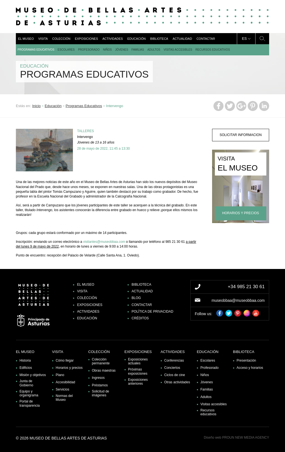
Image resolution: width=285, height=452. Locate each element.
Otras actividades (177, 382)
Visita (43, 38)
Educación (136, 38)
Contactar (205, 38)
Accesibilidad (65, 382)
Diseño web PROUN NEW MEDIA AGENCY (236, 437)
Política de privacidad (152, 311)
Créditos (140, 318)
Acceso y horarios (250, 368)
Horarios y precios (69, 368)
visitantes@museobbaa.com (104, 242)
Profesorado (89, 49)
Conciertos (172, 368)
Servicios (62, 389)
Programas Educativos (36, 49)
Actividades (112, 38)
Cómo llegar (65, 360)
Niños (107, 49)
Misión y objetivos (32, 375)
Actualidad (182, 38)
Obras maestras (104, 370)
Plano (60, 375)
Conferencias (174, 360)
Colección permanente (101, 361)
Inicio (36, 106)
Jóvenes (121, 49)
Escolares (66, 49)
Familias (137, 49)
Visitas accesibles (178, 49)
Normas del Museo (64, 398)
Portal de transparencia (29, 403)
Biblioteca (159, 38)
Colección (61, 38)
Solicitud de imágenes (100, 393)
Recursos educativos (212, 49)
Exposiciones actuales (138, 361)
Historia (25, 360)
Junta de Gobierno (26, 383)
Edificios (25, 368)
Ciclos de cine (174, 375)
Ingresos (98, 378)
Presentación (246, 360)
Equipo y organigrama (28, 393)
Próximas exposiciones (137, 371)
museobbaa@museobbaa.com (238, 300)
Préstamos (100, 385)
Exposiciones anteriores (138, 382)
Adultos (153, 49)
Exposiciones (86, 38)
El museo (26, 38)
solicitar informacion (241, 135)
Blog (136, 298)
